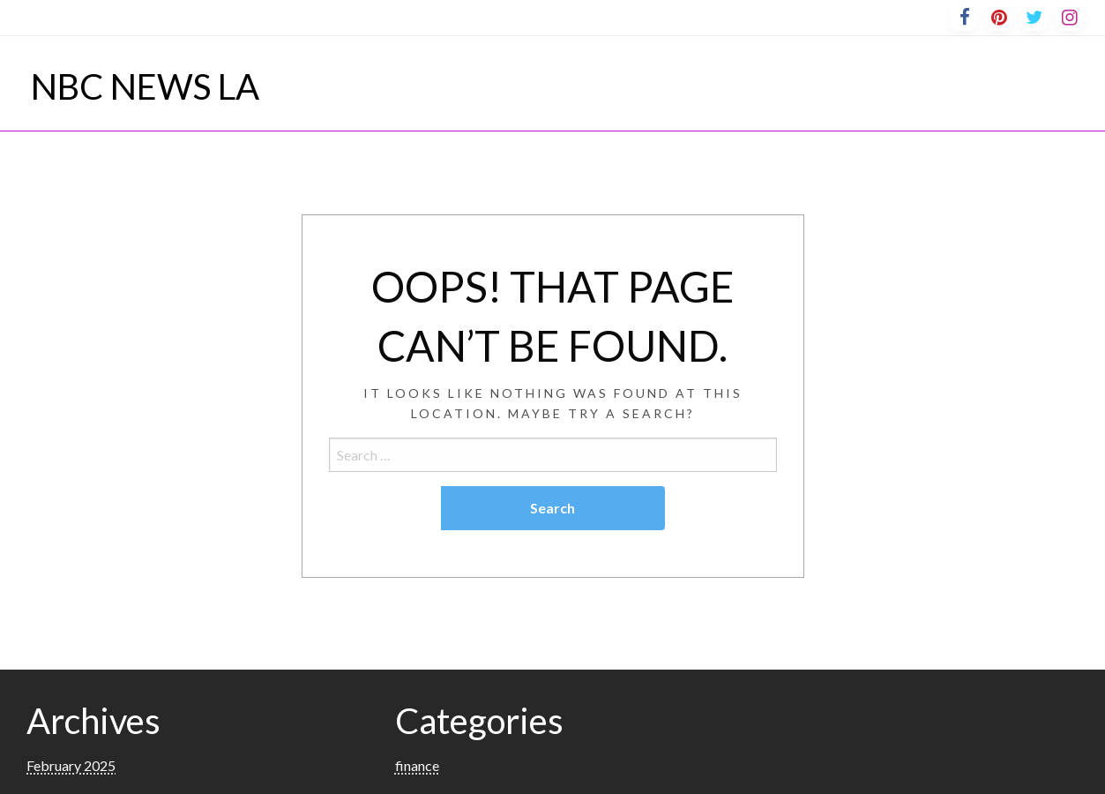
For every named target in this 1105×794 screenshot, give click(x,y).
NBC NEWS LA (145, 86)
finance (417, 765)
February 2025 (71, 765)
